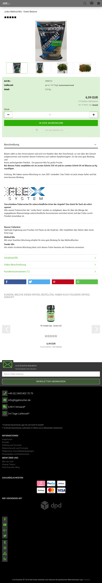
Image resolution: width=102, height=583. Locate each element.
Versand (86, 580)
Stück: (7, 109)
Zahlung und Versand (11, 445)
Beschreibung (11, 144)
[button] (8, 115)
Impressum (7, 439)
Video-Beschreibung (15, 264)
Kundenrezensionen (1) (17, 271)
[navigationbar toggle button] (98, 3)
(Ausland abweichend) (66, 85)
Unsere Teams (8, 464)
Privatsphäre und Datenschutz (15, 454)
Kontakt (5, 442)
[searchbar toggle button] (84, 3)
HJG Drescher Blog (10, 467)
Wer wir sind (7, 461)
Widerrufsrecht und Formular (15, 448)
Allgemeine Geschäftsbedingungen (18, 451)
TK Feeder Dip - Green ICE (51, 326)
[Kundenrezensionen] (10, 19)
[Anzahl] (51, 115)
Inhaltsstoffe (11, 257)
